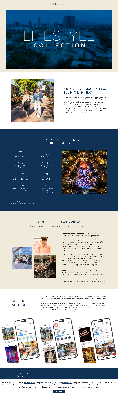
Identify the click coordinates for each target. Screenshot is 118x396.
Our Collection (15, 6)
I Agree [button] (59, 391)
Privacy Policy (29, 383)
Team (36, 6)
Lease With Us (102, 6)
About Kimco (81, 6)
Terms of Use (67, 383)
